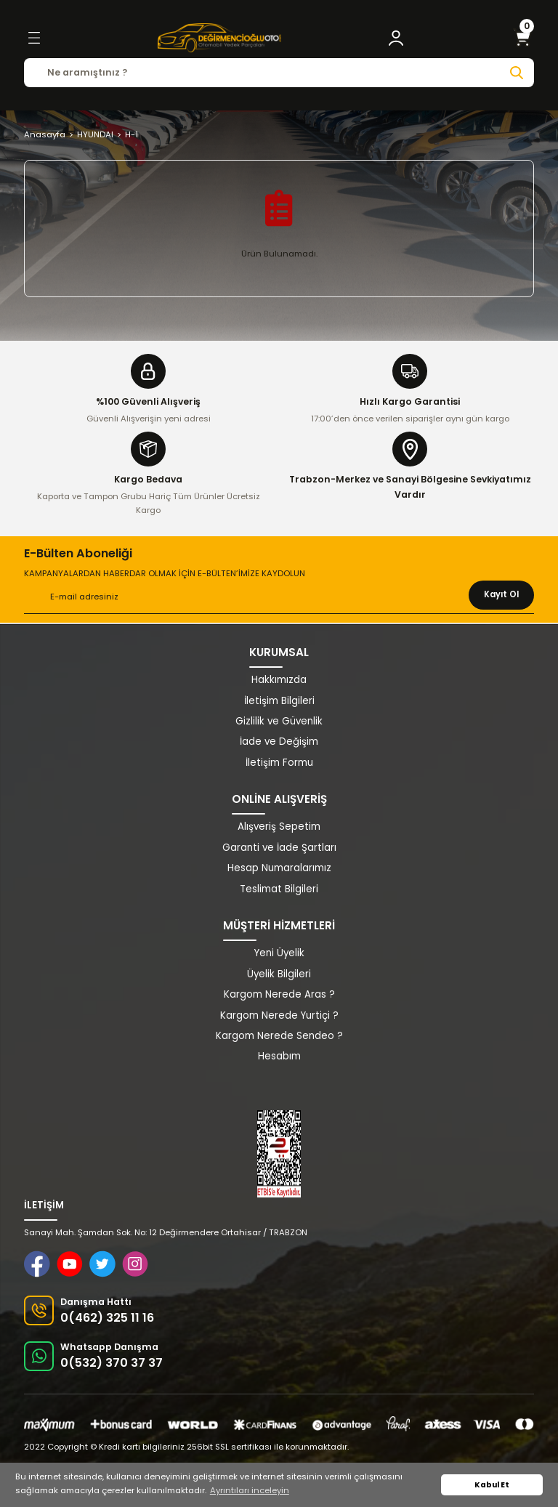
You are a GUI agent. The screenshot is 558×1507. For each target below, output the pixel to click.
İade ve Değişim (279, 741)
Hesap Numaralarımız (279, 868)
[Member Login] (396, 38)
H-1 (131, 134)
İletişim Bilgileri (279, 701)
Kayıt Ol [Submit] (501, 594)
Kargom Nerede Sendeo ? (279, 1036)
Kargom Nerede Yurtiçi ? (279, 1015)
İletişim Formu (279, 762)
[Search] (279, 72)
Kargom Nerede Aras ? (279, 994)
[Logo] (219, 37)
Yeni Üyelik (279, 953)
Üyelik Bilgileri (279, 974)
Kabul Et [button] (491, 1484)
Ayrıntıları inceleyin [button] (249, 1490)
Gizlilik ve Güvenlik (279, 721)
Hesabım (279, 1056)
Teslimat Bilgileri (279, 889)
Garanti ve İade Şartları (279, 847)
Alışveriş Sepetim (279, 826)
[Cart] (522, 37)
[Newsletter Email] (279, 597)
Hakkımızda (279, 680)
